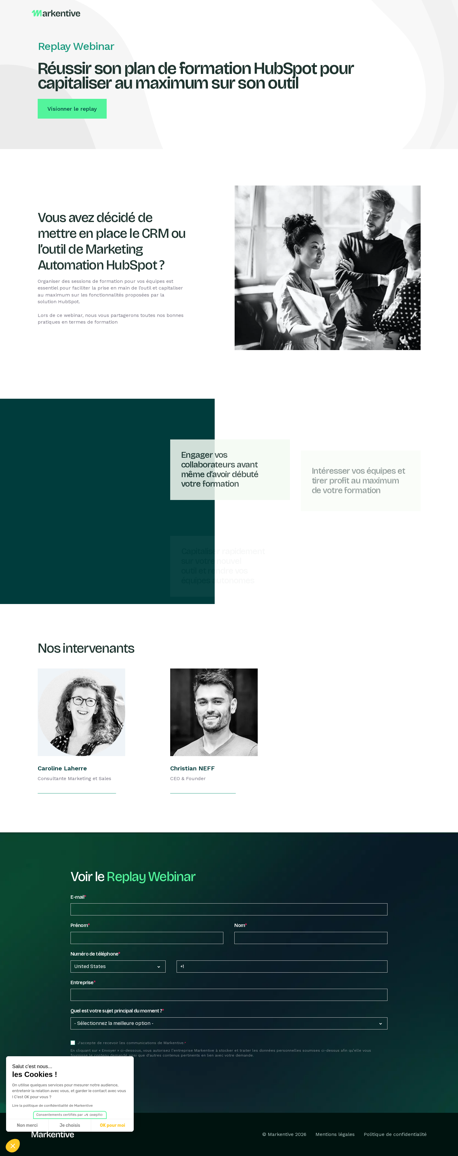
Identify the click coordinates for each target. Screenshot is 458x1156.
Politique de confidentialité (395, 1134)
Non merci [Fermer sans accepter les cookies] (27, 1125)
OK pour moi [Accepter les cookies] (112, 1125)
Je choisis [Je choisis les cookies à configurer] (70, 1125)
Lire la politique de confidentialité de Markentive (52, 1105)
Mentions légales (335, 1134)
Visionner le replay (72, 109)
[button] (12, 1145)
